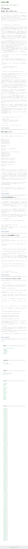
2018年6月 (5, 410)
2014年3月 (5, 465)
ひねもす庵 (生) (6, 363)
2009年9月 (5, 523)
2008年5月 (5, 540)
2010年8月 (5, 511)
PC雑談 (8, 129)
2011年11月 (5, 495)
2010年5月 (5, 514)
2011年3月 (5, 503)
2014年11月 (5, 456)
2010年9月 (5, 510)
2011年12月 (5, 494)
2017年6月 (5, 423)
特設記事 (5, 353)
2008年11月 (5, 533)
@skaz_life (4, 374)
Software (4, 395)
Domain (4, 385)
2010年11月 (5, 508)
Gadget (4, 388)
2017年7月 (5, 422)
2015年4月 (5, 451)
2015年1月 (5, 454)
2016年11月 (5, 431)
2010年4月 (5, 515)
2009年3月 (5, 529)
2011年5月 (5, 501)
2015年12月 (5, 442)
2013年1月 (5, 480)
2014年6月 (5, 462)
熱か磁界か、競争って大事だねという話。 (9, 11)
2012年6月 (5, 487)
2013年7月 (5, 473)
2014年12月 (5, 455)
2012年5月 (5, 488)
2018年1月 (5, 416)
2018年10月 (5, 409)
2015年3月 (5, 452)
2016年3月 (5, 439)
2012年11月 (5, 482)
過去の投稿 (2, 340)
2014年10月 (5, 457)
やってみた (5, 352)
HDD (12, 129)
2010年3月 (5, 516)
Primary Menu (2, 7)
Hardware (5, 129)
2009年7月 (5, 525)
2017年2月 (5, 427)
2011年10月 (5, 496)
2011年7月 (5, 499)
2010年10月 (5, 509)
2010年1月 (5, 518)
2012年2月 (5, 492)
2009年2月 (5, 530)
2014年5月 (5, 463)
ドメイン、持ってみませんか (8, 348)
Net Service (5, 392)
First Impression (5, 387)
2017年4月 (5, 425)
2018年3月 (5, 413)
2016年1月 (5, 441)
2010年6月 (5, 513)
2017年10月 (5, 419)
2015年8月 (5, 447)
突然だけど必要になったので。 (7, 131)
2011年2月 (5, 504)
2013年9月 (5, 471)
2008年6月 (5, 539)
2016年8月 (5, 434)
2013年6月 (5, 474)
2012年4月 (5, 489)
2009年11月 (5, 520)
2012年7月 (5, 486)
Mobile (4, 390)
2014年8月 (5, 459)
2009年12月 (5, 519)
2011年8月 (5, 498)
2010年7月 (5, 512)
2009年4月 (5, 528)
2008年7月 (5, 538)
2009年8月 (5, 524)
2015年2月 (5, 453)
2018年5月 (5, 411)
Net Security (5, 391)
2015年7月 (5, 448)
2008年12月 (5, 532)
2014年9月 (5, 458)
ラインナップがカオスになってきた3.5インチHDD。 (11, 278)
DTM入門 (5, 349)
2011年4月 (5, 502)
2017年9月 (5, 420)
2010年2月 (5, 517)
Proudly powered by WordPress (14, 547)
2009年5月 (5, 527)
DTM (4, 386)
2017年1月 (5, 428)
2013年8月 (5, 472)
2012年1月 (5, 493)
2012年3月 (5, 490)
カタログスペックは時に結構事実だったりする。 (10, 235)
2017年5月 (5, 424)
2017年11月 (5, 418)
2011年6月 (5, 500)
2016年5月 (5, 437)
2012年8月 (5, 485)
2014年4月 (5, 464)
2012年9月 (5, 484)
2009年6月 (5, 526)
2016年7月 (5, 435)
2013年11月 (5, 469)
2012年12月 (5, 481)
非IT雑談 (4, 399)
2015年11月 (5, 443)
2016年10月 (5, 432)
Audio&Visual (5, 383)
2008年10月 (5, 534)
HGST (14, 129)
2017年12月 (5, 417)
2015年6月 (5, 449)
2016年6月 (5, 436)
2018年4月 (5, 412)
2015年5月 (5, 450)
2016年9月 (5, 433)
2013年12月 (5, 468)
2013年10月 (5, 470)
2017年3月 (5, 426)
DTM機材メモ (5, 350)
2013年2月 (5, 479)
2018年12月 (5, 408)
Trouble (4, 396)
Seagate (16, 129)
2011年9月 (5, 497)
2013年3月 (5, 478)
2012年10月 (5, 483)
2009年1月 (5, 531)
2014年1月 (5, 467)
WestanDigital (19, 129)
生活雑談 (4, 398)
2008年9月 (5, 535)
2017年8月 (5, 421)
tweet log (4, 397)
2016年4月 (5, 438)
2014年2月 (5, 466)
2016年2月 (5, 440)
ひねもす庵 (5, 2)
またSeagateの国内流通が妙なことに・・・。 (10, 197)
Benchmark (5, 384)
